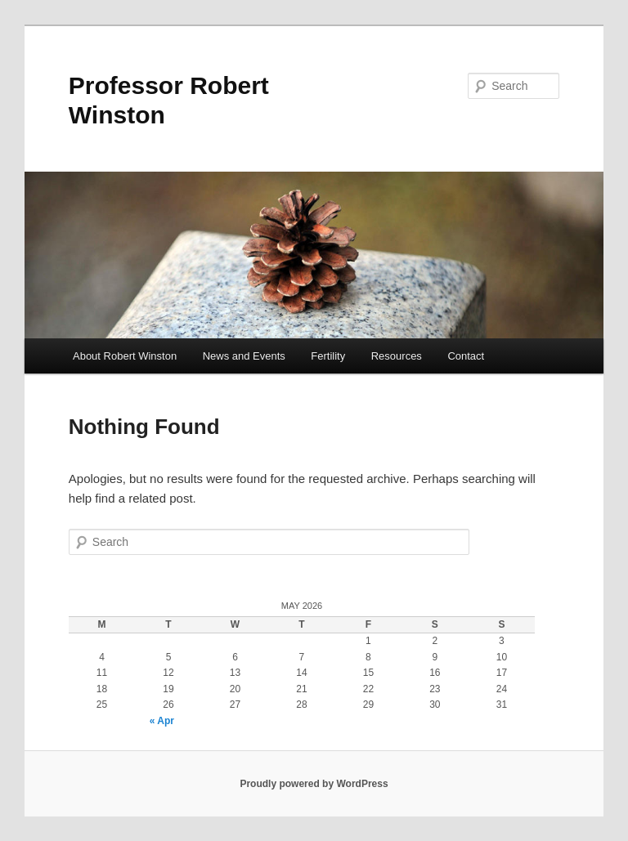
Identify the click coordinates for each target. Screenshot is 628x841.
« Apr (162, 721)
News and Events (244, 356)
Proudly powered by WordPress (314, 784)
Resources (396, 356)
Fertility (328, 356)
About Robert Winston (125, 356)
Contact (465, 356)
